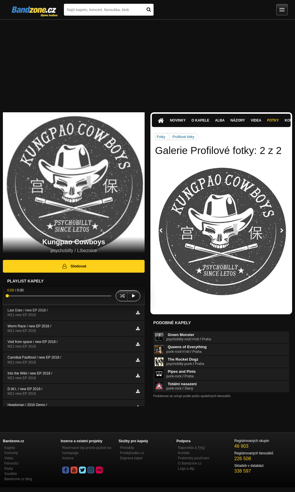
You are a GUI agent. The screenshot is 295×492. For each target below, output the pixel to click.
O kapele (200, 120)
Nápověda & (191, 448)
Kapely (9, 448)
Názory (238, 120)
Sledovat (73, 266)
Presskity (127, 448)
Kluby (8, 469)
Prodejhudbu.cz (132, 453)
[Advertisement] (147, 63)
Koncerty (11, 453)
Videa (256, 120)
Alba (219, 120)
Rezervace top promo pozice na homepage (86, 450)
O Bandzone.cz (190, 463)
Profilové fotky (183, 137)
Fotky (273, 120)
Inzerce (67, 458)
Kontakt (184, 453)
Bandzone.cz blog (18, 479)
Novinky (178, 120)
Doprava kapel (131, 458)
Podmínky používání (193, 458)
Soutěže (10, 474)
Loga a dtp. (186, 469)
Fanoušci (11, 463)
